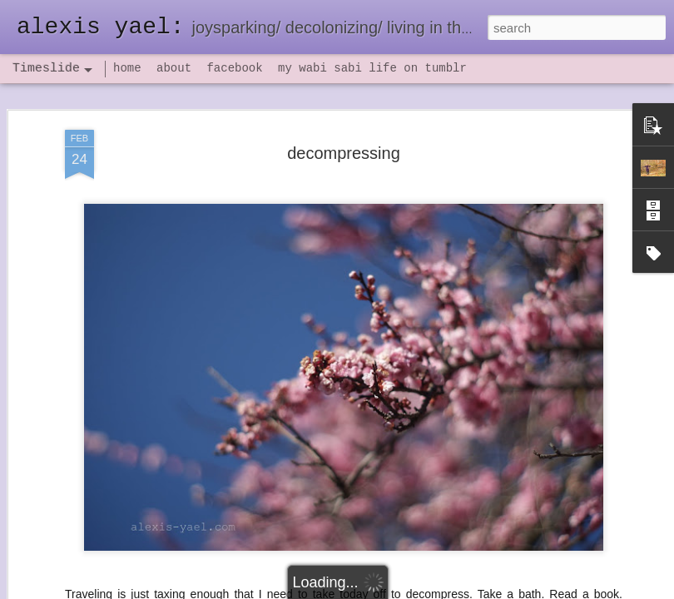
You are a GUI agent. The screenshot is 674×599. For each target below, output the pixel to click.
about (173, 68)
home (127, 68)
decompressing (343, 153)
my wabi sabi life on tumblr (372, 68)
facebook (234, 68)
